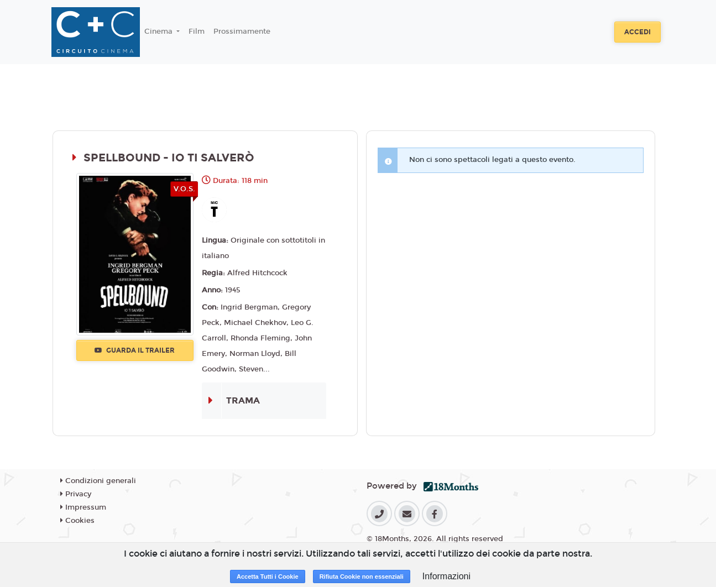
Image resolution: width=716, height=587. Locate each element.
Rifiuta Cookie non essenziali (362, 576)
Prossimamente (241, 31)
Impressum (83, 507)
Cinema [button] (159, 31)
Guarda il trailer (135, 350)
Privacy (75, 494)
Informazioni (446, 576)
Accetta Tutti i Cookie (268, 576)
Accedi (637, 32)
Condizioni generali (98, 480)
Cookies (77, 520)
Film (197, 31)
